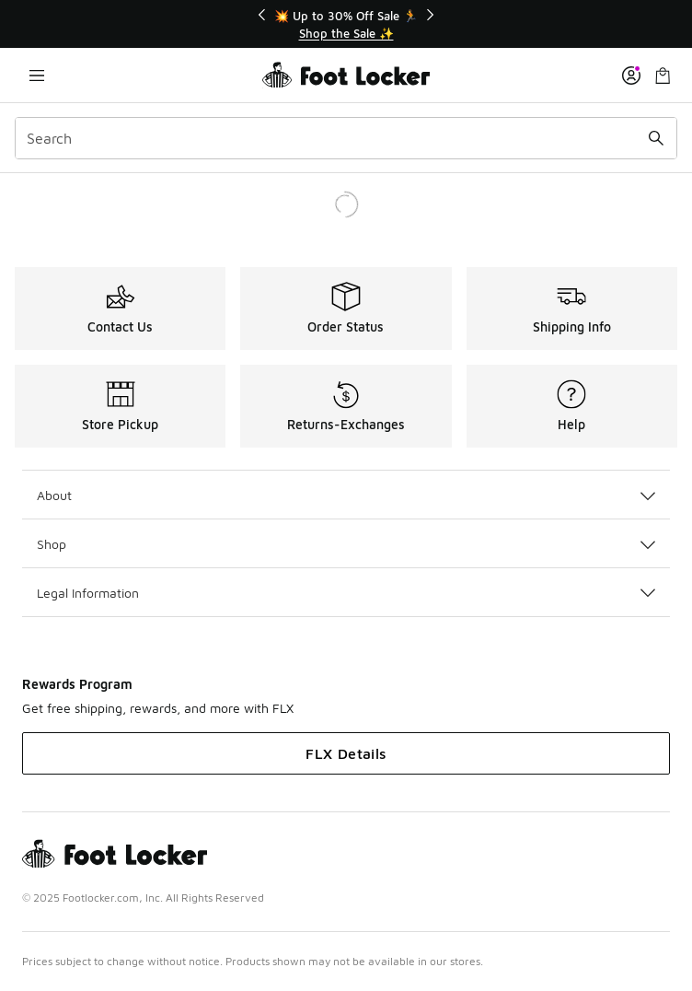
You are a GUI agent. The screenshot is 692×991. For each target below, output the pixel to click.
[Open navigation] (37, 75)
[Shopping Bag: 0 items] (662, 75)
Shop (346, 544)
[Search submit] (656, 138)
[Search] (346, 138)
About (346, 495)
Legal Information (346, 592)
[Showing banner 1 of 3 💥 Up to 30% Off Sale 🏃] (346, 24)
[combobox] (346, 138)
